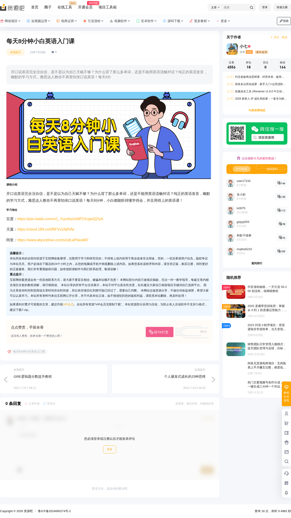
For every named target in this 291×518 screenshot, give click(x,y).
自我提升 (15, 52)
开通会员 (85, 5)
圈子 (48, 7)
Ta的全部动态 (256, 110)
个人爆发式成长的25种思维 (185, 376)
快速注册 (282, 7)
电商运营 (67, 21)
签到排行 (256, 263)
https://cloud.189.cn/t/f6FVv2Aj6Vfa (45, 229)
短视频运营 (39, 21)
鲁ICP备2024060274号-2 (54, 511)
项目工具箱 (107, 7)
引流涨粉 (93, 21)
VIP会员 (68, 304)
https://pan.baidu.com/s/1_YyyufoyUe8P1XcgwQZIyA (60, 219)
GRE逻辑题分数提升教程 (33, 376)
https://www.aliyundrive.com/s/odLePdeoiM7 (52, 240)
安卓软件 (146, 21)
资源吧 (28, 511)
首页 (34, 7)
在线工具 (65, 5)
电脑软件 (120, 21)
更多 (223, 21)
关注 (274, 37)
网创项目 (10, 21)
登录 (265, 7)
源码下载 (173, 21)
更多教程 (200, 21)
